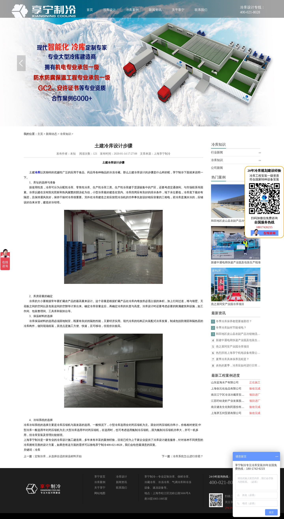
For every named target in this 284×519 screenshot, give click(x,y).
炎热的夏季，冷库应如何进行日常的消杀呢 (238, 365)
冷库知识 (65, 133)
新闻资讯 (155, 9)
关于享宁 (178, 9)
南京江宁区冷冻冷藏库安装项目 (230, 394)
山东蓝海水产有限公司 (225, 382)
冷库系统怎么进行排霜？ (188, 456)
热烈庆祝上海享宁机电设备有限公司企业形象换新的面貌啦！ (238, 352)
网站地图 (99, 493)
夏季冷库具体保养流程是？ (232, 359)
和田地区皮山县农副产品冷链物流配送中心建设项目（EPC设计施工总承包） (235, 220)
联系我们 (201, 9)
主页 (40, 133)
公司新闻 (217, 167)
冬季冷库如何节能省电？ (231, 327)
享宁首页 (99, 476)
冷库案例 (132, 9)
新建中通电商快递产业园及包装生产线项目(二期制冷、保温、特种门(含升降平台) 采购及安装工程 (235, 262)
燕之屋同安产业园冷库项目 (227, 304)
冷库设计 (109, 9)
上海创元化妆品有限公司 (226, 388)
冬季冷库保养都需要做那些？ (234, 321)
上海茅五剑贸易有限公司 (226, 413)
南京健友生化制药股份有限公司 (230, 406)
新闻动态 (51, 133)
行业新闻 (217, 152)
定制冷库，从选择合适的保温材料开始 (58, 456)
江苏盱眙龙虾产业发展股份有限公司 (233, 400)
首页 (90, 9)
